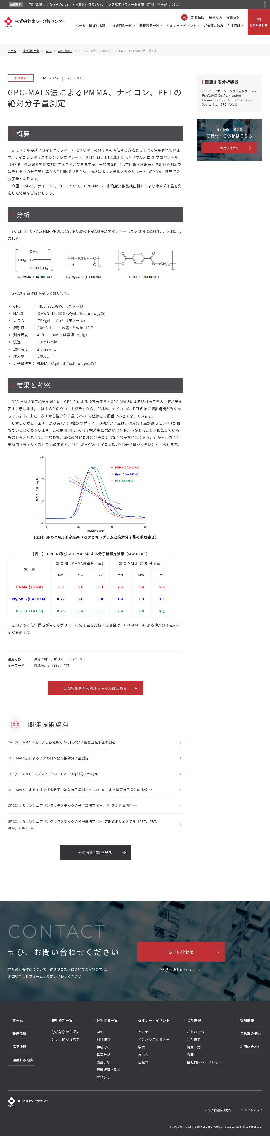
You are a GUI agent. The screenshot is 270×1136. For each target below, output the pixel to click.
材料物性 (104, 1039)
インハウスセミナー (154, 1039)
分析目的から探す (66, 1039)
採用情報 (233, 17)
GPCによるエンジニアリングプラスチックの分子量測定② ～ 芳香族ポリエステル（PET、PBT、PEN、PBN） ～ (84, 824)
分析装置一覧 (149, 25)
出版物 (143, 1062)
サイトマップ (253, 1110)
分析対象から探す (66, 1032)
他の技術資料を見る (95, 852)
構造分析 (104, 1054)
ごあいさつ (195, 1032)
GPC (49, 50)
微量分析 (104, 1062)
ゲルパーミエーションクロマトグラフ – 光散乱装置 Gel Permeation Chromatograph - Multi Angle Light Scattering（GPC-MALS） (229, 97)
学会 (141, 1047)
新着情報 (197, 17)
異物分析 (104, 1077)
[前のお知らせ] (265, 2)
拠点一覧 (194, 1047)
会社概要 (194, 1039)
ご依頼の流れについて (176, 969)
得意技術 (215, 17)
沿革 (190, 1054)
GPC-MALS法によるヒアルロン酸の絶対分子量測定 (48, 758)
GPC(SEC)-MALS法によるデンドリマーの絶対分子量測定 (53, 773)
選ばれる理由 (99, 25)
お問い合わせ (259, 22)
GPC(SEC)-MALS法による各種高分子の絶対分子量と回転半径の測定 (61, 742)
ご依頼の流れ (213, 25)
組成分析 (104, 1047)
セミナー (145, 1032)
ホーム (80, 25)
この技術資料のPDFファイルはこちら (95, 688)
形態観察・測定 (109, 1070)
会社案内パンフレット (204, 1062)
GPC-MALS (65, 50)
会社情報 (233, 25)
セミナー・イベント (181, 25)
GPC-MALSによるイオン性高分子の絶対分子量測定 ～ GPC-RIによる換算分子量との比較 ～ (80, 789)
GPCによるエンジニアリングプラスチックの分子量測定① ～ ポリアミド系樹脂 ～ (72, 805)
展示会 (143, 1054)
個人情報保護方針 (219, 1110)
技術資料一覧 (122, 25)
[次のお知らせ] (265, 6)
